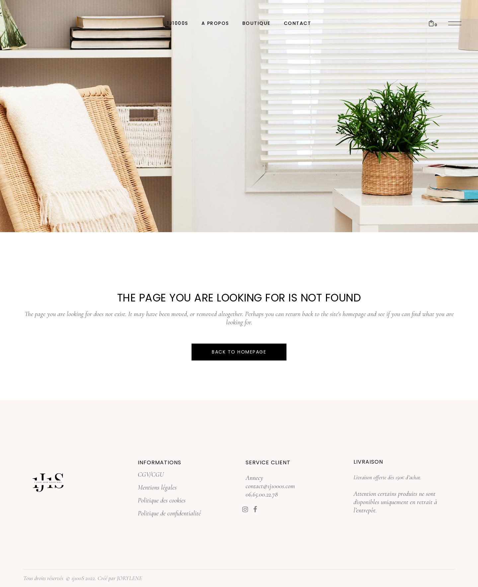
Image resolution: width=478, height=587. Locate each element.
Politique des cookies (162, 500)
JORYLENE (129, 578)
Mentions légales (157, 487)
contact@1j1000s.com (270, 486)
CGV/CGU (151, 474)
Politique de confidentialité (169, 513)
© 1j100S (75, 578)
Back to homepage (239, 352)
